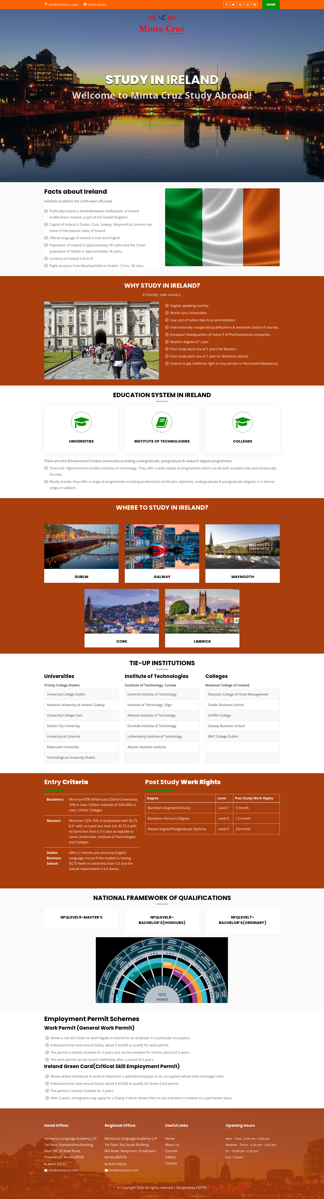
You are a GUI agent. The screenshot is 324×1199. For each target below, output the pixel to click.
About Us (172, 1144)
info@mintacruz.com (61, 4)
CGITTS (201, 1187)
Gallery (170, 1157)
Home (271, 4)
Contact (171, 1163)
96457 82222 (94, 4)
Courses (171, 1151)
